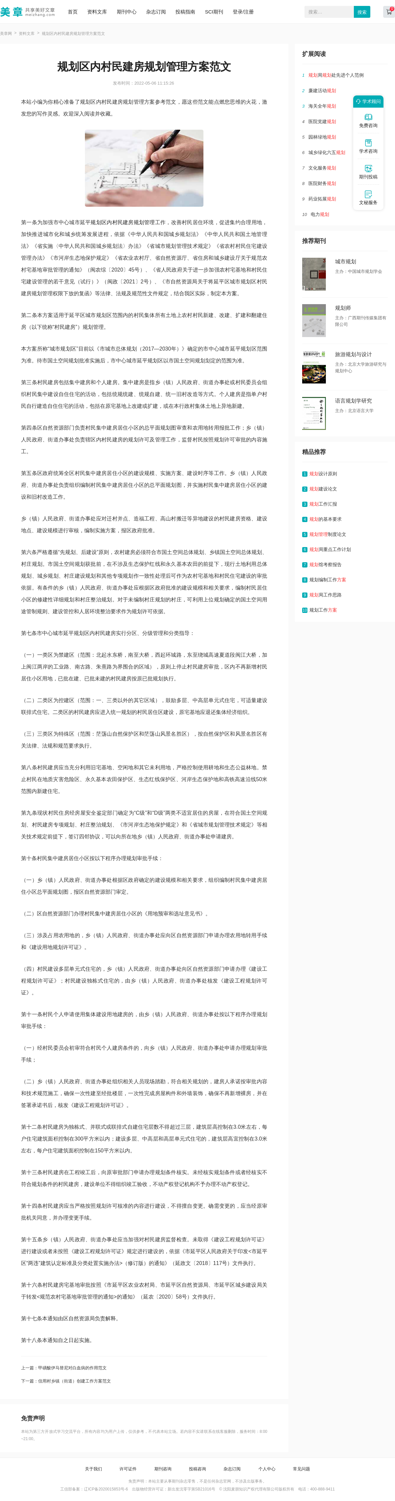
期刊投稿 (368, 171)
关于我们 (93, 1468)
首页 (73, 11)
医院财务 (322, 183)
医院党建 (322, 121)
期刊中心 (127, 11)
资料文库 (97, 11)
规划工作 (323, 610)
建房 (128, 222)
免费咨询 (368, 120)
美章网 (6, 33)
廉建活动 (322, 90)
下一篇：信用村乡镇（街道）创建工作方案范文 (66, 1381)
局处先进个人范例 (336, 75)
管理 (149, 222)
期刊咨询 (162, 1468)
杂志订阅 (156, 11)
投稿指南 (185, 11)
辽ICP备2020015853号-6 (106, 1489)
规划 (96, 222)
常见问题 (301, 1468)
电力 (320, 214)
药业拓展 (322, 198)
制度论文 (327, 534)
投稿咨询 (197, 1468)
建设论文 (323, 488)
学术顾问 (367, 101)
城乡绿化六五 (326, 152)
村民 (117, 222)
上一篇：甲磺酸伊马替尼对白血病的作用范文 (64, 1367)
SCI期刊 (214, 11)
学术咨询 (368, 146)
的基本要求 (325, 519)
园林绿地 (322, 137)
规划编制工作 (327, 579)
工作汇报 (323, 504)
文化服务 (322, 168)
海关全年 (322, 106)
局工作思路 (325, 594)
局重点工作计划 (330, 549)
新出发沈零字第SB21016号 (191, 1489)
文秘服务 (368, 197)
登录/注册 (243, 11)
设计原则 (323, 473)
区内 (106, 222)
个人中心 (267, 1468)
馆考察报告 (325, 564)
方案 (231, 293)
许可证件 (128, 1468)
